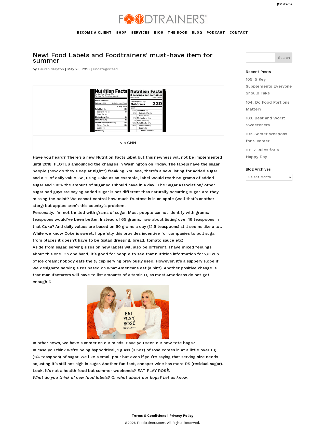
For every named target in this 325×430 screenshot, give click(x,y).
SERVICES (140, 32)
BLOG (197, 32)
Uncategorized (105, 69)
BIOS (158, 32)
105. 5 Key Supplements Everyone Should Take (269, 86)
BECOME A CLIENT (94, 32)
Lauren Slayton (51, 69)
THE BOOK (177, 32)
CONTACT (238, 32)
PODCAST (216, 32)
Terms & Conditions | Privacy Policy (162, 416)
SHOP (121, 32)
